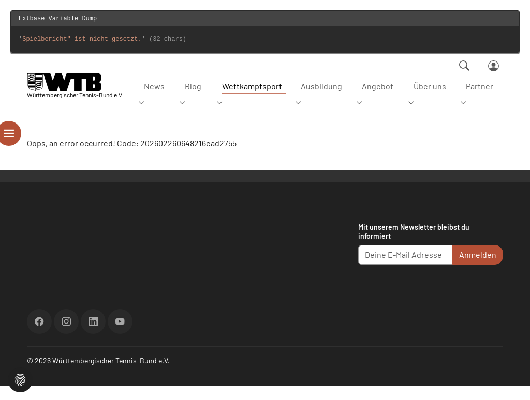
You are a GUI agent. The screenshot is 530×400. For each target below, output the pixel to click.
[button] (20, 378)
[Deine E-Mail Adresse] (405, 269)
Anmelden (477, 268)
